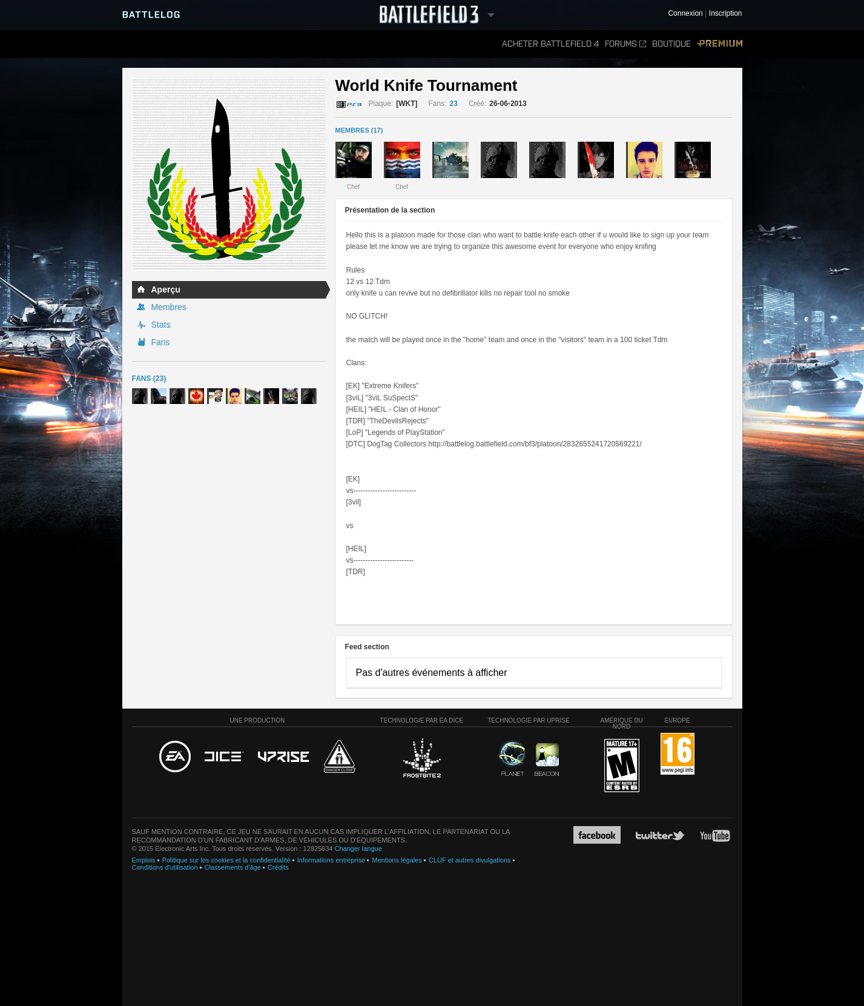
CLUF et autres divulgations (470, 860)
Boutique (671, 44)
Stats (161, 324)
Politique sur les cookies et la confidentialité (226, 860)
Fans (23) (149, 378)
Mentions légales (397, 860)
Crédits (278, 867)
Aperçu (165, 289)
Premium (719, 44)
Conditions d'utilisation (165, 867)
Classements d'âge (233, 867)
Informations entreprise (331, 860)
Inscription (725, 14)
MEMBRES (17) (359, 130)
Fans (160, 342)
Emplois (144, 860)
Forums (625, 44)
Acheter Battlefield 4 (550, 44)
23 (454, 103)
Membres (168, 307)
